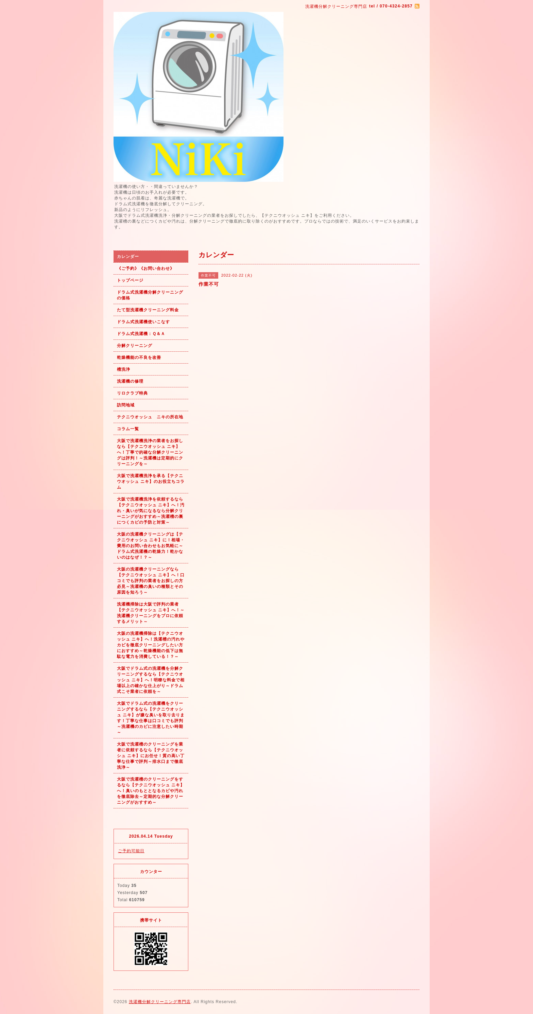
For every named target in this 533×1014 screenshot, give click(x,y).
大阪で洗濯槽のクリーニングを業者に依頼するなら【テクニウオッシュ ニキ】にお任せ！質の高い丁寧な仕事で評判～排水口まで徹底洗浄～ (151, 756)
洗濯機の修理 (130, 381)
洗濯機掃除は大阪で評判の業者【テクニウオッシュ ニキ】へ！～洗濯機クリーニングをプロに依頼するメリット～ (151, 613)
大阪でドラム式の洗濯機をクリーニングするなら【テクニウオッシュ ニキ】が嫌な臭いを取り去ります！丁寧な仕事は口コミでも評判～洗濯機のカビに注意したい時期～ (151, 718)
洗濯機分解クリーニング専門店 (160, 1001)
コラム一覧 (128, 428)
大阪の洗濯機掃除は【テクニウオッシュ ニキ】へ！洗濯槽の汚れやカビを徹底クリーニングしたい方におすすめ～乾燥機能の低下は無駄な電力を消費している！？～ (151, 645)
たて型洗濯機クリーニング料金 (148, 310)
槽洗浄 (123, 369)
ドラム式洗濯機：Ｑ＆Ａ (141, 333)
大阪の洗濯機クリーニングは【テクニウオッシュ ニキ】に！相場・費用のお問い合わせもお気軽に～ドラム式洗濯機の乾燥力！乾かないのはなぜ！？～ (151, 546)
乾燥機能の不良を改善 (139, 357)
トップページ (130, 280)
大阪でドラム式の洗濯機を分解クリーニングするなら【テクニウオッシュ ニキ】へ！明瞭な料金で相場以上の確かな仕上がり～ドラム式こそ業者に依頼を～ (151, 680)
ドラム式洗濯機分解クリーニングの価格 (150, 295)
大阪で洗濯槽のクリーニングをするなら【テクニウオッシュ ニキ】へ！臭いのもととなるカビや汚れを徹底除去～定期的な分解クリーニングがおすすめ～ (151, 791)
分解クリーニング (134, 345)
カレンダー (128, 256)
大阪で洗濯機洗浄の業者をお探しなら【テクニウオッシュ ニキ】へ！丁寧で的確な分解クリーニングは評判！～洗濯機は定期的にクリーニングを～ (150, 452)
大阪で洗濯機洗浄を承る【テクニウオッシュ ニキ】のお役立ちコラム (151, 481)
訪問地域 (126, 405)
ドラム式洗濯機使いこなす (143, 321)
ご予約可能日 (131, 851)
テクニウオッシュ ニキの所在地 (150, 417)
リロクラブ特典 (132, 393)
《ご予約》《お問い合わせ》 (145, 268)
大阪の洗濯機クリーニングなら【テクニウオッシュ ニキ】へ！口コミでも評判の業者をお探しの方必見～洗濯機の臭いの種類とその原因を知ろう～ (151, 581)
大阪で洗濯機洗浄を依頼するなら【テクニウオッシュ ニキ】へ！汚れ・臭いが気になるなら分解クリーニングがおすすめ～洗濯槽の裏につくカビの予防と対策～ (151, 511)
